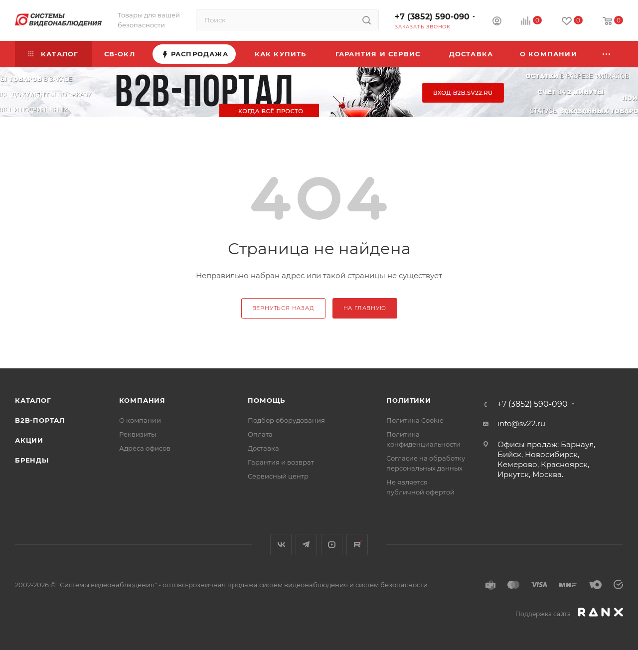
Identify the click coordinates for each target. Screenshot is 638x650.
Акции (29, 440)
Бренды (32, 460)
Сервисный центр (278, 476)
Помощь (266, 400)
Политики (408, 400)
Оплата (260, 434)
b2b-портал (40, 420)
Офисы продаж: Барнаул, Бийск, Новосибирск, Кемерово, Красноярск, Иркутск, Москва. (546, 459)
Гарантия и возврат (281, 462)
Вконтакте (281, 544)
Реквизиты (137, 434)
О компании (140, 420)
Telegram (306, 544)
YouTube (331, 544)
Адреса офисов (144, 448)
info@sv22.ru (521, 423)
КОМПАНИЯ (142, 400)
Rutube (357, 544)
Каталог (33, 400)
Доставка (263, 448)
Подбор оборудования (286, 420)
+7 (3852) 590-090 (432, 16)
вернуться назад (283, 308)
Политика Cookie (415, 420)
